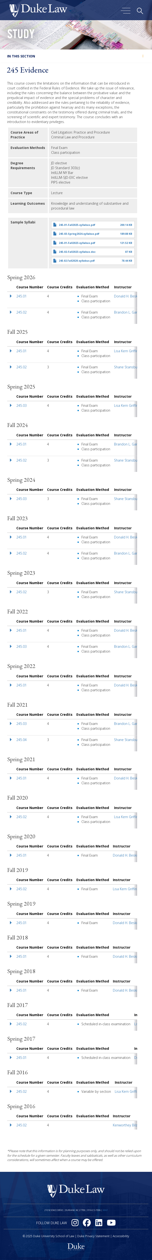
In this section (21, 56)
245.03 (21, 405)
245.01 (21, 296)
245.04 (21, 739)
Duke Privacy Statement (93, 1236)
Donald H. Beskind (128, 296)
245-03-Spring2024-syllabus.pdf (79, 233)
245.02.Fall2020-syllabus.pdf (77, 260)
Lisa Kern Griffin (126, 351)
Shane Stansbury (127, 367)
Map (105, 1210)
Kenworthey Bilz (125, 1125)
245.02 (21, 312)
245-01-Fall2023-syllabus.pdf (77, 243)
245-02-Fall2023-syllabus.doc (77, 251)
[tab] (76, 56)
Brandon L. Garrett (128, 312)
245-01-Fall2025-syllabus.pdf (77, 225)
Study (21, 36)
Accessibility (121, 1236)
